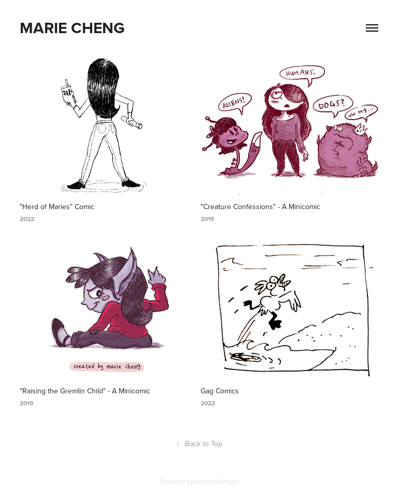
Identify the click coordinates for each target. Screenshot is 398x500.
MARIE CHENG (72, 28)
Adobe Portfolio (216, 481)
